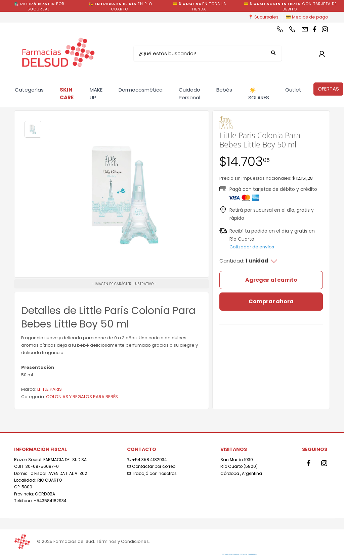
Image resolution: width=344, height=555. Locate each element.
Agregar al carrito (271, 280)
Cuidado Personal (189, 93)
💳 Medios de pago (307, 17)
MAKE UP (96, 93)
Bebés (224, 89)
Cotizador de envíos (251, 247)
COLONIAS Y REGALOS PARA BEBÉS (82, 396)
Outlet (293, 89)
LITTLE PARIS (49, 389)
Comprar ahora (271, 301)
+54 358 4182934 (147, 459)
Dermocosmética (141, 89)
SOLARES (258, 93)
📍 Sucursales (263, 17)
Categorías (29, 89)
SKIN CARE (67, 93)
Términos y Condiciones (122, 541)
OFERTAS (328, 88)
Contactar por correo (151, 466)
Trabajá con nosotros (152, 473)
